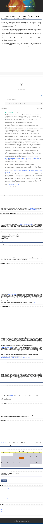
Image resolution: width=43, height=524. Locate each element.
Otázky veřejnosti (5, 492)
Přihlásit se (3, 507)
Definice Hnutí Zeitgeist (6, 488)
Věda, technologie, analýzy (6, 498)
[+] (24, 103)
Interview (3, 490)
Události (3, 496)
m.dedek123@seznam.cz (13, 184)
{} (22, 103)
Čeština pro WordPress (5, 513)
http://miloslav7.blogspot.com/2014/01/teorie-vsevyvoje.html (18, 162)
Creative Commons (25, 520)
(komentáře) (4, 511)
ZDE (34, 302)
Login (41, 95)
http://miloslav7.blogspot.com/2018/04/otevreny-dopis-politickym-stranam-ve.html (22, 158)
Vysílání (3, 500)
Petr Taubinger (5, 18)
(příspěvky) (3, 509)
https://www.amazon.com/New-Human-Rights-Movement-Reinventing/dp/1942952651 (15, 357)
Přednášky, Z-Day (19, 18)
